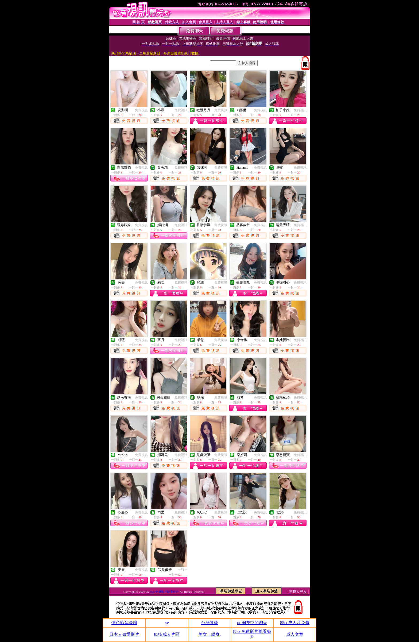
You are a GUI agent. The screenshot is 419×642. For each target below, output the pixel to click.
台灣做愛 (209, 622)
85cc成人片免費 (294, 622)
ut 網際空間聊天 (252, 622)
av (167, 623)
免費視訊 (141, 110)
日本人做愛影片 (124, 634)
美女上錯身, (209, 634)
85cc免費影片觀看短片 (165, 591)
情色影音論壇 (124, 622)
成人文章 (294, 634)
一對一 (182, 570)
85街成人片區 (167, 634)
